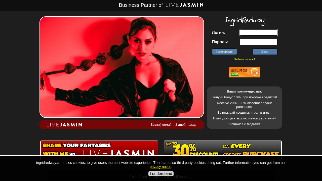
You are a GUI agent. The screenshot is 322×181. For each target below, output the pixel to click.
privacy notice (160, 167)
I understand (161, 173)
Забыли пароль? (244, 59)
